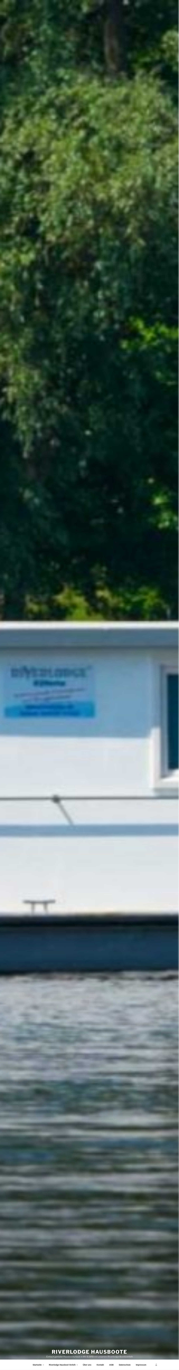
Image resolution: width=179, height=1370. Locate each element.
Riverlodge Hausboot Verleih (63, 1365)
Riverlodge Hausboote (89, 1347)
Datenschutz (124, 1365)
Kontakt (100, 1365)
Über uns (87, 1365)
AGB (111, 1365)
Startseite (38, 1365)
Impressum (141, 1365)
